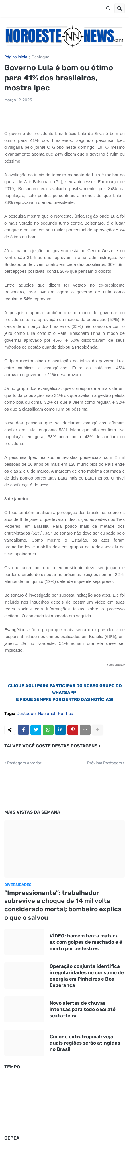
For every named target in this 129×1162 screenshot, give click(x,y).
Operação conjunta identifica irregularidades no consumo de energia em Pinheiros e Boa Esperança (87, 975)
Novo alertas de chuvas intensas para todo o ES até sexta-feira (83, 1009)
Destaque (40, 57)
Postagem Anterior (24, 763)
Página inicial (16, 57)
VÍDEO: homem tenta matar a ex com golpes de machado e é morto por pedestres (86, 942)
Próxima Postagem (104, 763)
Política (65, 713)
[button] (108, 8)
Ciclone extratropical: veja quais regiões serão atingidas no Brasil (85, 1043)
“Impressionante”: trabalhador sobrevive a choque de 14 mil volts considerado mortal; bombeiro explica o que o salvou (63, 905)
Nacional (46, 713)
